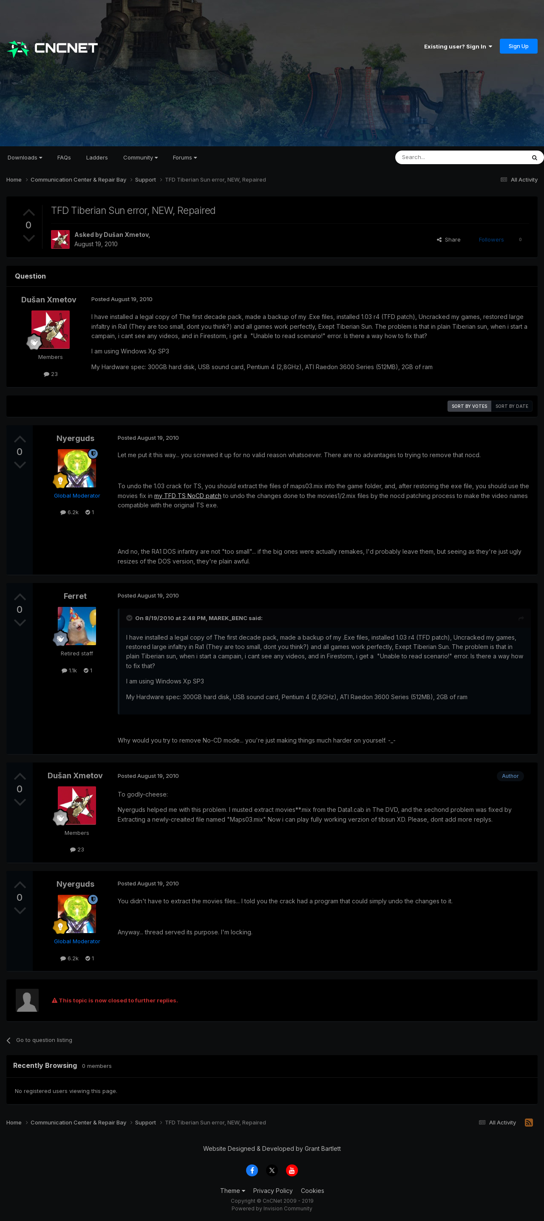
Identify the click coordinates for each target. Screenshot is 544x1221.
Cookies (312, 1190)
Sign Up (519, 46)
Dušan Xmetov (126, 234)
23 (51, 373)
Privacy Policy (273, 1190)
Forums (185, 157)
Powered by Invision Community (272, 1208)
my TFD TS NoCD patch (187, 495)
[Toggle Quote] (130, 618)
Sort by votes (469, 406)
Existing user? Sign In (458, 46)
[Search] (438, 157)
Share (449, 239)
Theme (232, 1190)
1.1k (69, 670)
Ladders (97, 157)
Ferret (75, 596)
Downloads (25, 157)
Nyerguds (75, 438)
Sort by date (512, 406)
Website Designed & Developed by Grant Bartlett (272, 1148)
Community (140, 157)
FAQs (64, 157)
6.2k (69, 512)
